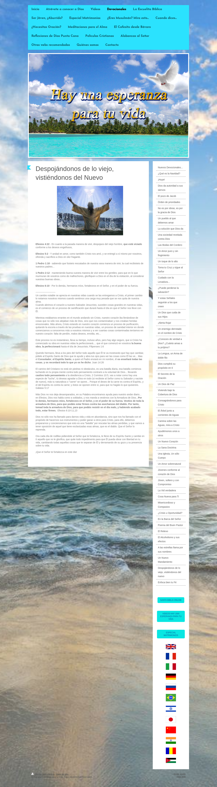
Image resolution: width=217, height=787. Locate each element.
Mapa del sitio (62, 774)
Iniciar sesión (180, 774)
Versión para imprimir (43, 774)
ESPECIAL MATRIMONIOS (171, 634)
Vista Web (181, 776)
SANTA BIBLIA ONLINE (171, 600)
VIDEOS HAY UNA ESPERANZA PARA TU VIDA (171, 616)
